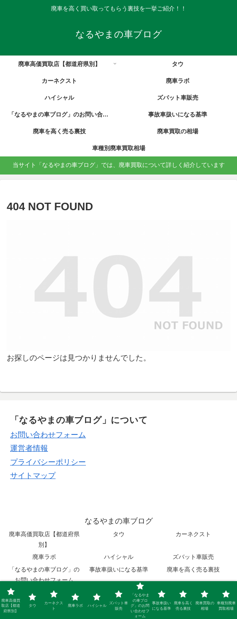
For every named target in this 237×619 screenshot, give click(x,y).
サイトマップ (33, 475)
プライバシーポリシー (48, 462)
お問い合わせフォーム (48, 435)
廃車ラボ (44, 556)
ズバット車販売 (193, 556)
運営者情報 (29, 448)
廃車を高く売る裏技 (193, 569)
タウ (119, 534)
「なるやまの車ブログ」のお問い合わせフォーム (44, 574)
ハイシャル (118, 556)
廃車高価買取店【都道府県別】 (44, 539)
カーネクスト (193, 534)
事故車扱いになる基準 (118, 569)
